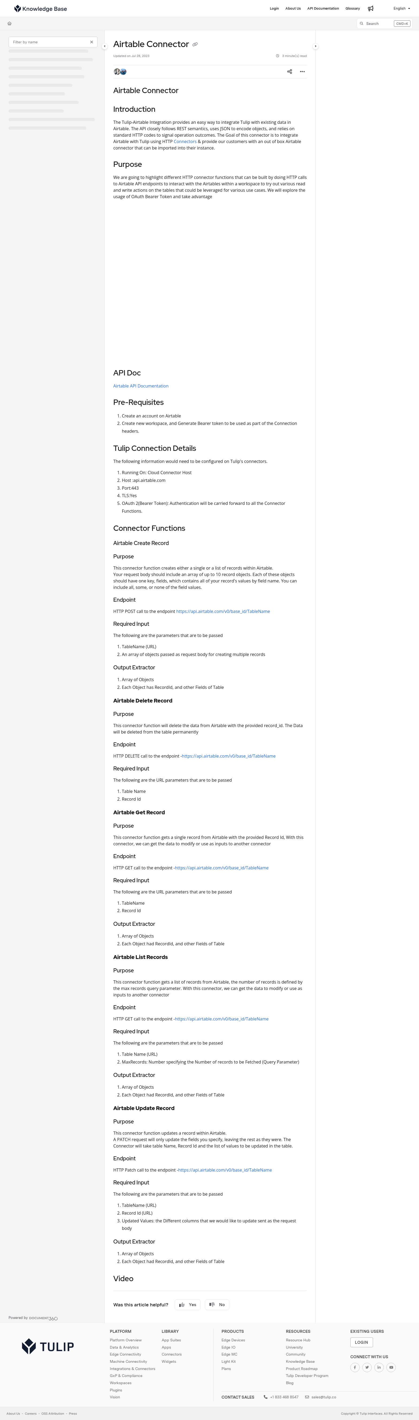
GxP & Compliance (126, 1375)
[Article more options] (302, 71)
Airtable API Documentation (141, 386)
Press (73, 1413)
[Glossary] (353, 8)
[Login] (274, 8)
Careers (31, 1413)
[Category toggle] (105, 46)
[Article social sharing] (289, 71)
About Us (13, 1413)
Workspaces (120, 1383)
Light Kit (229, 1361)
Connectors (185, 141)
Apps (166, 1347)
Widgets (169, 1361)
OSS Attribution (52, 1413)
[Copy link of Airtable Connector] (195, 45)
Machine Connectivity (128, 1361)
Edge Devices (233, 1340)
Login (361, 1342)
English (396, 8)
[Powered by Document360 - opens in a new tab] (33, 1318)
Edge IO (228, 1347)
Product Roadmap (302, 1369)
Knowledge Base (300, 1361)
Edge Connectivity (125, 1354)
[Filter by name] (53, 42)
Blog (289, 1383)
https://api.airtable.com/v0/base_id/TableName (223, 611)
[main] (210, 676)
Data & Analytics (124, 1347)
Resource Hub (298, 1340)
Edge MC (229, 1354)
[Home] (9, 23)
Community (295, 1354)
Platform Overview (126, 1340)
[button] (385, 23)
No (217, 1304)
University (294, 1347)
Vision (115, 1397)
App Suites (171, 1340)
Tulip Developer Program (307, 1375)
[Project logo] (40, 8)
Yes (187, 1304)
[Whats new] (370, 8)
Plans (226, 1369)
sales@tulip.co (320, 1397)
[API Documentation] (323, 8)
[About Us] (293, 8)
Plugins (116, 1390)
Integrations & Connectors (132, 1369)
